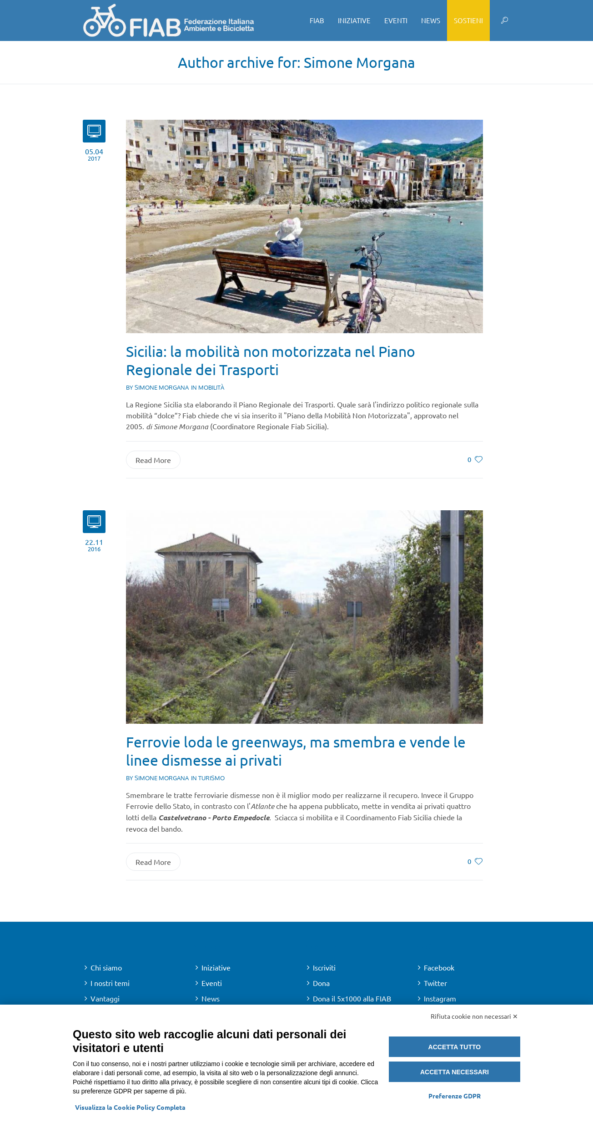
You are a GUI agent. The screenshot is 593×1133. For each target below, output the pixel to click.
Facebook (439, 967)
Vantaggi (105, 998)
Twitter (435, 982)
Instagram (440, 998)
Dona (321, 982)
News (210, 998)
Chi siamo (106, 967)
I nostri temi (110, 982)
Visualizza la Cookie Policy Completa (130, 1107)
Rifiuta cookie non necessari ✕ (474, 1016)
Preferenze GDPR (454, 1096)
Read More (153, 459)
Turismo (211, 778)
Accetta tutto (454, 1047)
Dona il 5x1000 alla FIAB (352, 998)
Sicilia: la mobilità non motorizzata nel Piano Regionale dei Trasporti (270, 360)
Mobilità (211, 387)
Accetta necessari (454, 1072)
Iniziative (216, 967)
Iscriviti (324, 967)
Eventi (211, 982)
